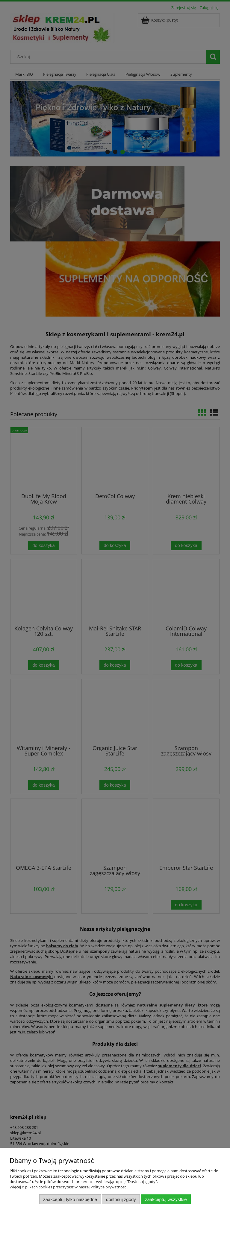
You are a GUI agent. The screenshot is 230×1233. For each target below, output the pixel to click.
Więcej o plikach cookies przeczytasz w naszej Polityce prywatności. (69, 1187)
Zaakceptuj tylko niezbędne (70, 1199)
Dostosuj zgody (121, 1199)
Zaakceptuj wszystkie (166, 1199)
